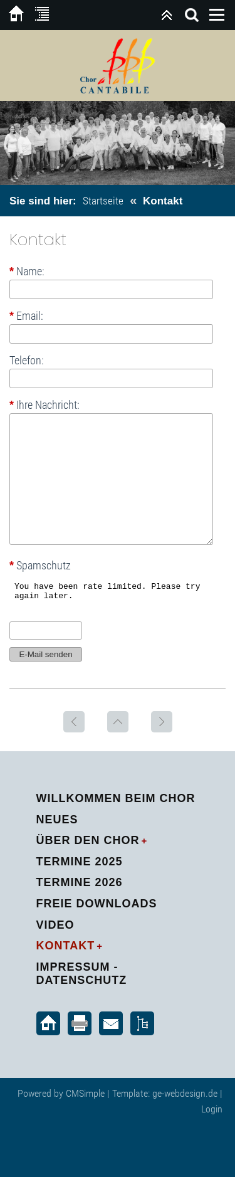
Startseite (103, 200)
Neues (57, 819)
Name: (26, 271)
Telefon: (26, 360)
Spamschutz (40, 565)
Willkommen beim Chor (116, 798)
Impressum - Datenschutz (81, 974)
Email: (26, 316)
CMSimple (85, 1093)
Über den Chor (88, 840)
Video (55, 925)
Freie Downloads (96, 903)
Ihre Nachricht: (44, 404)
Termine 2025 (79, 861)
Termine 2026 (79, 882)
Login (211, 1109)
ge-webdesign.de (184, 1093)
